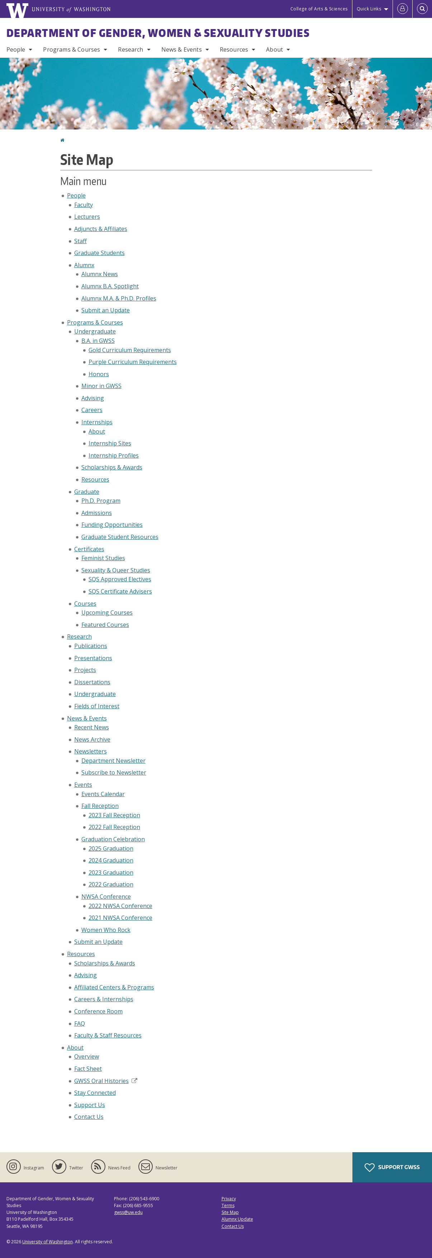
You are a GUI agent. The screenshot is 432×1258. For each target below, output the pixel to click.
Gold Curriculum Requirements (130, 350)
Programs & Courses (71, 49)
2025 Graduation (111, 848)
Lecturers (87, 217)
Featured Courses (105, 625)
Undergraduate (95, 331)
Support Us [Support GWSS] (89, 1105)
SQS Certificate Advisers (120, 591)
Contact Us (89, 1117)
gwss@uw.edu (128, 1212)
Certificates (89, 549)
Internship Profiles (114, 455)
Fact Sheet (88, 1069)
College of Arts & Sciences (319, 9)
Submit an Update (105, 310)
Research (130, 49)
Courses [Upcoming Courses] (85, 603)
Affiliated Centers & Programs (114, 987)
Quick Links (369, 9)
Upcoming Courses (107, 612)
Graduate (86, 492)
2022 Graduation (111, 884)
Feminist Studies (103, 558)
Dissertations (92, 682)
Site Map (230, 1212)
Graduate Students (99, 253)
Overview (86, 1056)
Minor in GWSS (101, 386)
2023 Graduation (111, 872)
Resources (234, 49)
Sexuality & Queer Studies (115, 570)
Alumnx (84, 265)
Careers (92, 410)
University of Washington (47, 1242)
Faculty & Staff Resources (108, 1035)
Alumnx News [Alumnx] (99, 274)
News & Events (181, 49)
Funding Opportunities (112, 525)
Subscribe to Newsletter (113, 772)
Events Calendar (103, 794)
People (15, 49)
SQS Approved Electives (120, 579)
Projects (85, 670)
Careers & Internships (103, 999)
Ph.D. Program (100, 501)
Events (83, 785)
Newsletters (90, 751)
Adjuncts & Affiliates (100, 229)
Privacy (229, 1199)
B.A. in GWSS (98, 341)
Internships (97, 422)
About (274, 49)
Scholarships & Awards (111, 467)
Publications (90, 646)
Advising (92, 398)
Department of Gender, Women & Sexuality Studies (158, 32)
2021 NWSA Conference (120, 918)
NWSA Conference (106, 896)
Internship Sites (110, 443)
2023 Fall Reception (114, 815)
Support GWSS (392, 1168)
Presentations (93, 658)
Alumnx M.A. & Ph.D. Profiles (118, 298)
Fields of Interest (96, 706)
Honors (99, 374)
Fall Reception (100, 806)
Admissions (96, 513)
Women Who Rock (105, 930)
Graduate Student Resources (119, 537)
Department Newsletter (113, 761)
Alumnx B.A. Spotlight (110, 286)
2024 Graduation (111, 860)
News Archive (92, 739)
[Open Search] (422, 9)
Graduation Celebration (113, 839)
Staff (80, 241)
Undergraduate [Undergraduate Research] (95, 694)
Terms (228, 1205)
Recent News (91, 727)
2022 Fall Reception (114, 827)
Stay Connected (95, 1093)
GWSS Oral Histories (105, 1081)
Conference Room (98, 1011)
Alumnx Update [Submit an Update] (237, 1219)
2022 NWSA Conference (120, 906)
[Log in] (402, 9)
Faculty (83, 205)
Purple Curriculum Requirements (133, 362)
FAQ (79, 1023)
